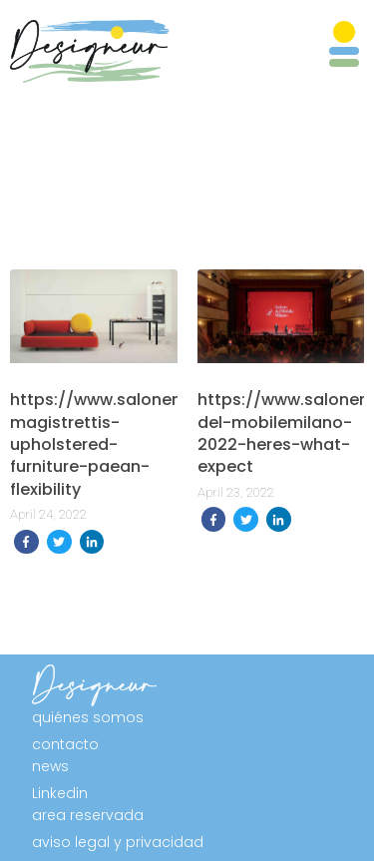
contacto (65, 744)
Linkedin (60, 793)
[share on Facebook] (26, 542)
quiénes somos (88, 717)
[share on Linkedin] (92, 542)
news (50, 766)
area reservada (88, 815)
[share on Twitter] (59, 542)
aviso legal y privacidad (117, 842)
